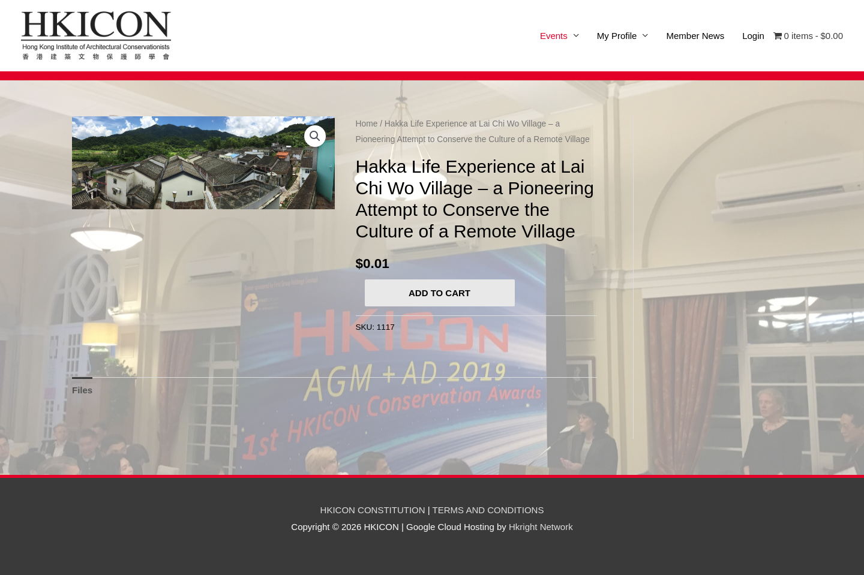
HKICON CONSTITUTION (372, 510)
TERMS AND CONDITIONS (488, 510)
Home (367, 123)
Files (82, 390)
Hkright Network (541, 527)
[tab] (82, 390)
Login (753, 36)
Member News (695, 36)
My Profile (617, 36)
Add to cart (439, 293)
